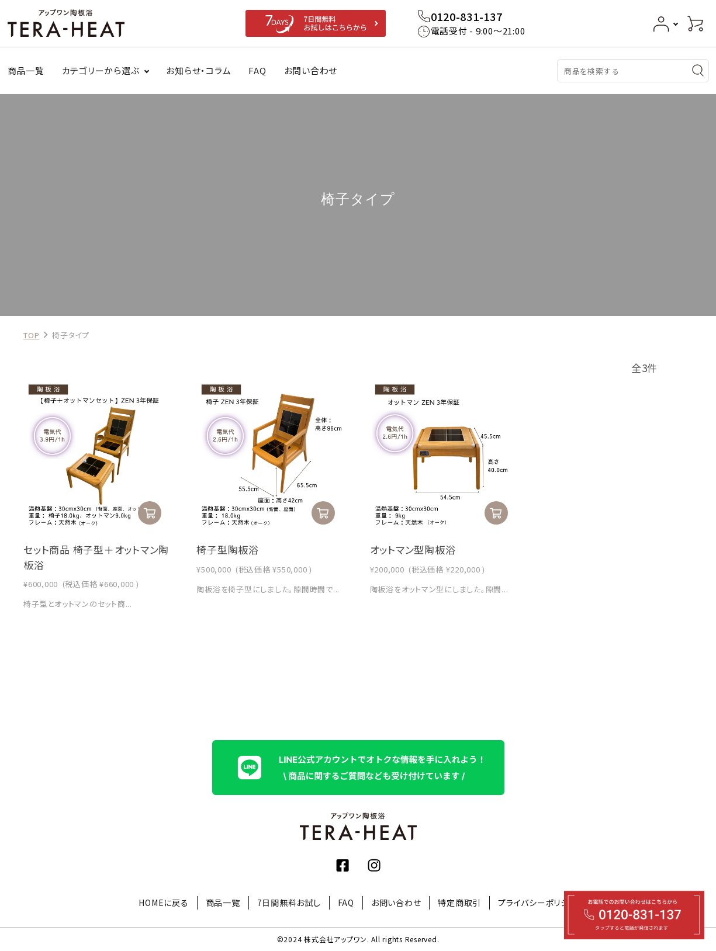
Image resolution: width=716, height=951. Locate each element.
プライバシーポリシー (537, 902)
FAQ (257, 70)
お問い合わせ (311, 70)
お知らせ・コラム (198, 70)
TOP (31, 335)
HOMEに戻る (163, 902)
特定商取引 (459, 902)
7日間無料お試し (289, 902)
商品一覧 (26, 70)
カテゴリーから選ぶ (101, 70)
